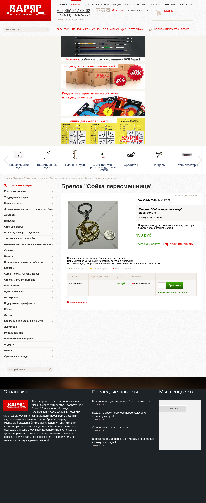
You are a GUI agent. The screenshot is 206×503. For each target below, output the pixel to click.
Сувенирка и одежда (36, 178)
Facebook (172, 408)
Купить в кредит (135, 4)
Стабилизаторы (28, 227)
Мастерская (28, 298)
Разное (28, 351)
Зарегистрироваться (137, 10)
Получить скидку (114, 29)
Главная (62, 4)
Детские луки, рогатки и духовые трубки (28, 209)
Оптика (8, 315)
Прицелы (28, 221)
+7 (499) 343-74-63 (73, 15)
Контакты (186, 4)
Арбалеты (28, 215)
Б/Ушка (8, 309)
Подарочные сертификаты (20, 303)
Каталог (76, 4)
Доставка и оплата (97, 4)
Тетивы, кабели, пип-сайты (28, 239)
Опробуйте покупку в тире (169, 29)
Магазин (18, 178)
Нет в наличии (123, 269)
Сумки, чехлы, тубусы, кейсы (28, 274)
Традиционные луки (28, 197)
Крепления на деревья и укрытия (28, 321)
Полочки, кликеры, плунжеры (28, 233)
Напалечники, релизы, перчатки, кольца (28, 245)
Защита (28, 256)
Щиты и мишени (28, 292)
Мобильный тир (13, 332)
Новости (155, 4)
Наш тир (170, 4)
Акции (117, 4)
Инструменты (28, 286)
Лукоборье (10, 326)
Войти (117, 10)
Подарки (9, 344)
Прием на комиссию (86, 29)
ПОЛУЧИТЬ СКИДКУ (179, 244)
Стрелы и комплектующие (28, 280)
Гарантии (63, 29)
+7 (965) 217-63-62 (73, 10)
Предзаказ (175, 285)
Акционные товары (18, 185)
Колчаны (28, 268)
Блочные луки (28, 203)
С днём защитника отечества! (110, 427)
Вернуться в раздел (78, 302)
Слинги (8, 250)
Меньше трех (101, 269)
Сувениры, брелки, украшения (66, 178)
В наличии (79, 269)
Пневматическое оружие (18, 338)
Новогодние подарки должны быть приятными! (121, 401)
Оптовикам (136, 29)
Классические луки (28, 192)
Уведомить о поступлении (173, 292)
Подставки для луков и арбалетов (28, 262)
